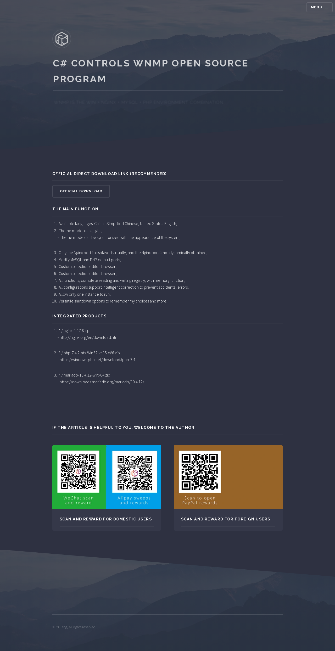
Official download (81, 191)
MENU (316, 7)
